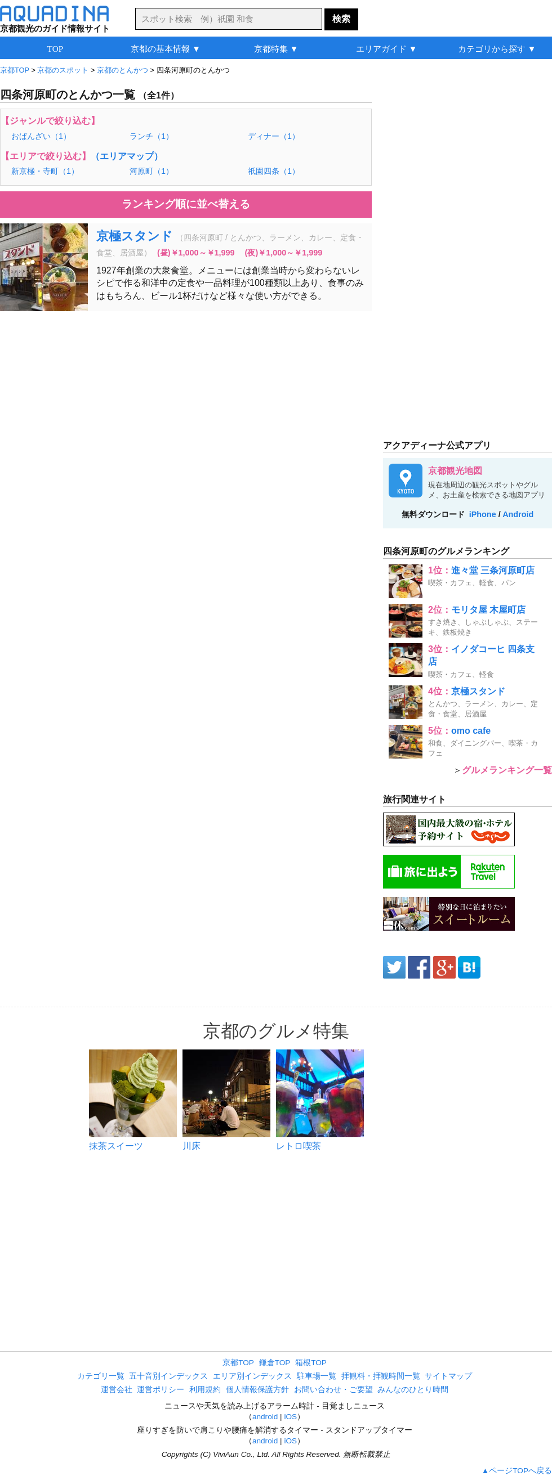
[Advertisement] (186, 401)
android (265, 1416)
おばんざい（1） (41, 136)
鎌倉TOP (275, 1362)
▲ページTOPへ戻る (517, 1470)
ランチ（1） (151, 136)
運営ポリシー (160, 1389)
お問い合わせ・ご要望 (333, 1389)
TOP (55, 48)
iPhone (482, 514)
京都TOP (238, 1362)
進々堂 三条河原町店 (493, 570)
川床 (191, 1146)
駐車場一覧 (316, 1376)
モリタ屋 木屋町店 (488, 609)
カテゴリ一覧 (100, 1376)
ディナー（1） (274, 136)
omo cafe (471, 730)
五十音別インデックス (168, 1376)
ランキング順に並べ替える (186, 204)
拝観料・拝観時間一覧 (380, 1376)
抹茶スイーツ (116, 1146)
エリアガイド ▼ (386, 48)
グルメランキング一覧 (507, 770)
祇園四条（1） (274, 171)
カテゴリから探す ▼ (497, 48)
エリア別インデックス (252, 1376)
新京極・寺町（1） (45, 171)
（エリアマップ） (127, 156)
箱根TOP (311, 1362)
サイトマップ (448, 1376)
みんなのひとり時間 (412, 1389)
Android (517, 514)
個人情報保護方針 (257, 1389)
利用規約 (205, 1389)
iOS (290, 1416)
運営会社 (116, 1389)
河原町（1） (151, 171)
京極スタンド (134, 236)
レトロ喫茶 (298, 1146)
